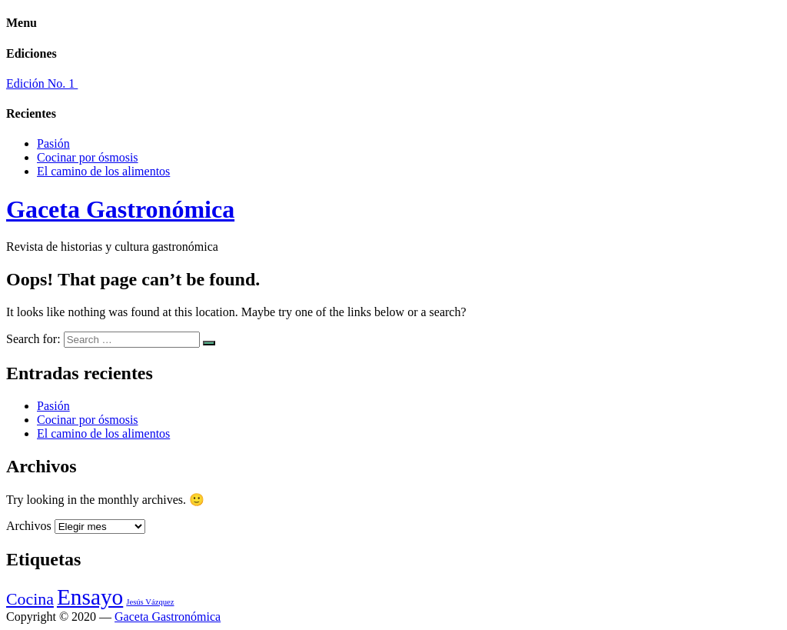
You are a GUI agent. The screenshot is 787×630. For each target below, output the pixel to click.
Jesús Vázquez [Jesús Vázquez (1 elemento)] (150, 602)
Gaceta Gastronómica (120, 209)
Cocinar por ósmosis (87, 157)
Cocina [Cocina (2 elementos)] (30, 599)
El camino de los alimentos (103, 171)
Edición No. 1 (42, 83)
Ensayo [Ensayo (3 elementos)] (90, 597)
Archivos (28, 525)
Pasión (53, 143)
